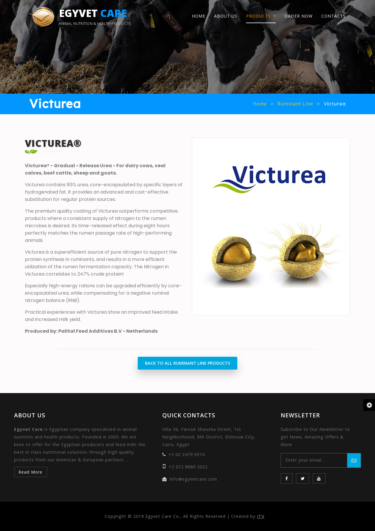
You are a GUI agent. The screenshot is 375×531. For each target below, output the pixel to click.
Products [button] (259, 16)
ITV (261, 516)
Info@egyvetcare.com (193, 479)
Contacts (333, 16)
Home (198, 16)
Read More (30, 472)
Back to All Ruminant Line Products (187, 363)
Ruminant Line (295, 104)
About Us (225, 16)
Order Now (298, 16)
